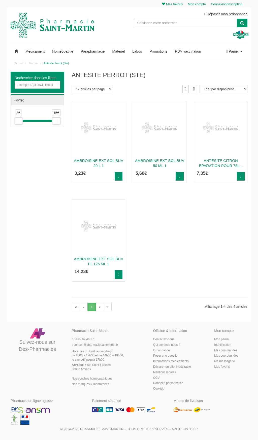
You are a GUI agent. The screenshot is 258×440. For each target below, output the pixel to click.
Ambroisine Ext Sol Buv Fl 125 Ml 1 (98, 261)
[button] (16, 51)
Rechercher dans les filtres (35, 78)
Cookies (158, 388)
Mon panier (221, 339)
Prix (20, 100)
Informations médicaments (171, 361)
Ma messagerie (224, 361)
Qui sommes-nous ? (166, 345)
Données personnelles (168, 383)
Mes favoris (222, 366)
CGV (156, 378)
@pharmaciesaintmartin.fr (95, 345)
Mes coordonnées (226, 355)
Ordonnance (161, 350)
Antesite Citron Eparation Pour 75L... (221, 163)
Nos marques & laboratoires (90, 384)
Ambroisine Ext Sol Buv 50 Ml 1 (159, 163)
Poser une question (166, 355)
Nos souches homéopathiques (92, 378)
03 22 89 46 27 (83, 339)
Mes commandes (225, 350)
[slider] (18, 120)
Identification (222, 345)
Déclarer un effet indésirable (172, 366)
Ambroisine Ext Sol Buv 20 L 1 (98, 163)
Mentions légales (164, 372)
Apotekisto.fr (185, 429)
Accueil (18, 63)
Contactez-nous (163, 339)
